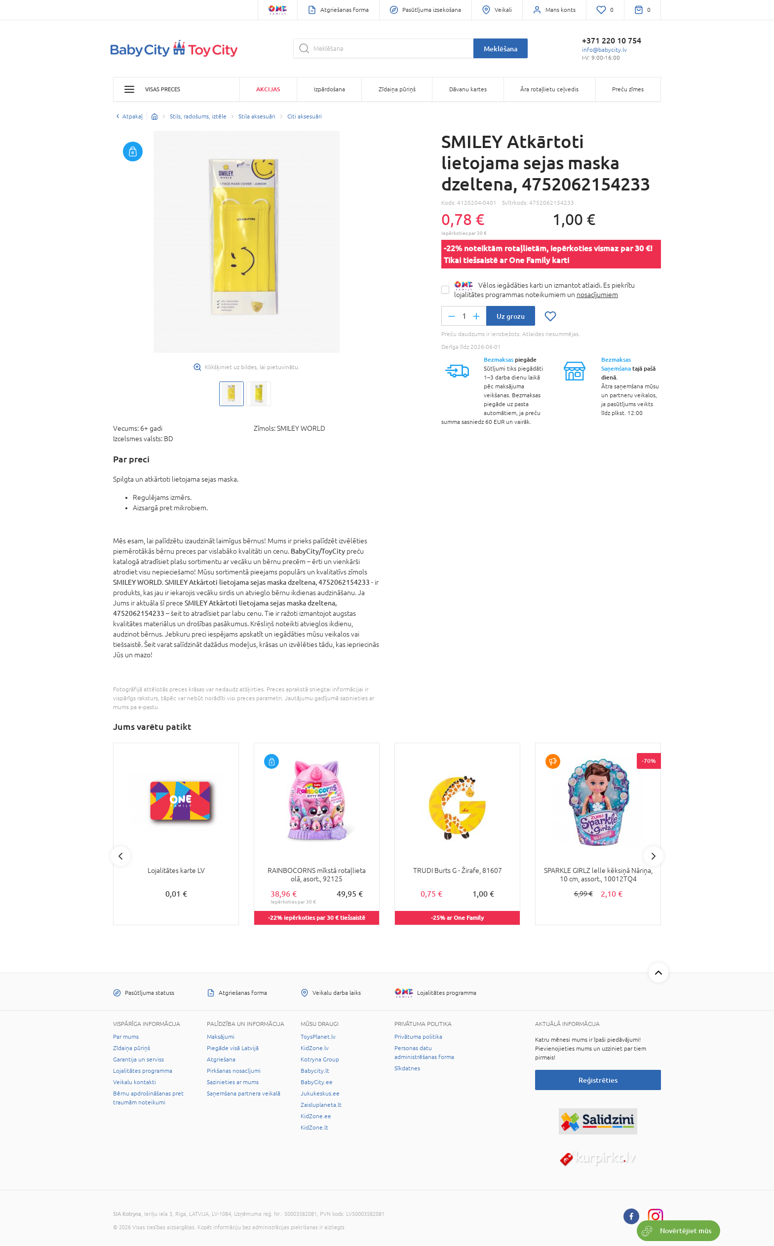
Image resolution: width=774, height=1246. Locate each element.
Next (653, 856)
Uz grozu (511, 316)
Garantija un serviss (138, 1059)
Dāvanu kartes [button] (468, 89)
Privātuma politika (418, 1036)
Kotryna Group (320, 1059)
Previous (120, 856)
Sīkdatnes (407, 1068)
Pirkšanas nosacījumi (234, 1070)
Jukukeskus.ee (320, 1093)
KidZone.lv (315, 1048)
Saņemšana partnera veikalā (243, 1093)
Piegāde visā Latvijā (233, 1048)
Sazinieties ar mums (233, 1082)
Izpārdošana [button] (329, 89)
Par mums (126, 1036)
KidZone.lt (314, 1127)
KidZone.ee (316, 1116)
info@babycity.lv (604, 49)
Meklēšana (500, 48)
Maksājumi (220, 1036)
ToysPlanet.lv (318, 1036)
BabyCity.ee (317, 1082)
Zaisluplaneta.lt (321, 1104)
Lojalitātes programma (142, 1070)
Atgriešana (221, 1059)
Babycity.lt (315, 1070)
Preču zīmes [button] (628, 89)
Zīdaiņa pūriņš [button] (397, 89)
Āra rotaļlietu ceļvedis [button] (549, 89)
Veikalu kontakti (134, 1082)
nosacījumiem (597, 295)
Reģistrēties (598, 1080)
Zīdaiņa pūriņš (131, 1048)
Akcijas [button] (268, 89)
